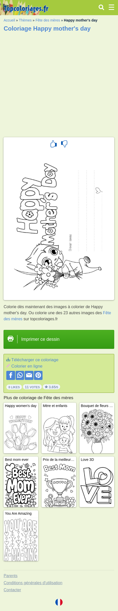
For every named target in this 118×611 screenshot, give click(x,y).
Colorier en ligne (27, 366)
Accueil (9, 20)
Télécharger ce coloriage (34, 359)
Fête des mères (47, 20)
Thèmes (25, 20)
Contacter (12, 590)
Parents (10, 576)
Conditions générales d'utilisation (33, 583)
